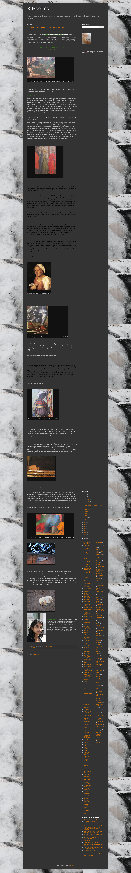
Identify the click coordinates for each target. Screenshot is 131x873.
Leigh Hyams (87, 643)
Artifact (85, 555)
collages (98, 564)
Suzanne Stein (87, 776)
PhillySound (86, 709)
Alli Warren (86, 545)
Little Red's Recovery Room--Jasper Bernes (88, 656)
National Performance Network (87, 683)
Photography (99, 646)
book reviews (99, 554)
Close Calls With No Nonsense (87, 589)
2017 (85, 494)
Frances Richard (100, 585)
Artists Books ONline (87, 557)
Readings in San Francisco (100, 684)
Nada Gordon (87, 672)
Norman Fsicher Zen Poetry (87, 700)
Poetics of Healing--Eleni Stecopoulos (87, 720)
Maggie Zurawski (88, 659)
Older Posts (74, 652)
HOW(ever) (98, 597)
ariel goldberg (99, 545)
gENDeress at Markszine (89, 850)
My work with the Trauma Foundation (92, 853)
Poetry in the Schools (99, 665)
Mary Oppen (99, 615)
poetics (97, 655)
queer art (98, 674)
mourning (98, 625)
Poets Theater (99, 670)
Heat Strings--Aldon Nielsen (87, 620)
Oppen (97, 642)
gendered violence (98, 589)
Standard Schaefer (86, 764)
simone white (99, 729)
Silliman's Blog (87, 750)
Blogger (72, 865)
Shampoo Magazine (86, 748)
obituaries (98, 638)
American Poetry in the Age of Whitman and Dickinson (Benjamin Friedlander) (87, 550)
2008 (85, 534)
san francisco (99, 709)
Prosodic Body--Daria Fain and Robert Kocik (87, 736)
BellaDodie (86, 574)
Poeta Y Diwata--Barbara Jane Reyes (87, 712)
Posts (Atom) (36, 654)
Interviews (98, 599)
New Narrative (99, 635)
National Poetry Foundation (87, 686)
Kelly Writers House (86, 635)
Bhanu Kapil (86, 575)
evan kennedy (99, 582)
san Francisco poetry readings (99, 714)
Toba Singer (86, 793)
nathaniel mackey (100, 630)
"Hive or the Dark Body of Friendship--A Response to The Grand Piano (93, 832)
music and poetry (100, 627)
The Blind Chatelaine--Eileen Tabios (87, 782)
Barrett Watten (87, 564)
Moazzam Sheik (87, 666)
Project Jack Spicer (86, 733)
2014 (85, 522)
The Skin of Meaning (98, 735)
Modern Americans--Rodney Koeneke (88, 669)
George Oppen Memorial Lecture (100, 592)
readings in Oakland (98, 681)
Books (97, 556)
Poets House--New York (87, 730)
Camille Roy (99, 560)
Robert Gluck (99, 702)
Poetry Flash (86, 723)
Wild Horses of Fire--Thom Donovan (87, 812)
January (87, 519)
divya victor (98, 578)
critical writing (99, 573)
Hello (97, 596)
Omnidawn (86, 706)
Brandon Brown (87, 582)
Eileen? (97, 580)
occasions (98, 640)
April (86, 515)
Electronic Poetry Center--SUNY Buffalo (88, 604)
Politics (97, 672)
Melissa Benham (87, 664)
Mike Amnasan (99, 619)
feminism (98, 583)
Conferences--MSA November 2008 (99, 570)
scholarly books (99, 721)
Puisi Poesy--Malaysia (87, 740)
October (87, 504)
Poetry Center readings (99, 659)
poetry (97, 656)
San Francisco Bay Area (99, 711)
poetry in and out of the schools (100, 662)
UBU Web (86, 798)
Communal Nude (100, 566)
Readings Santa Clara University (99, 691)
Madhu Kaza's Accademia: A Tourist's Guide (45, 28)
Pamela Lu (86, 707)
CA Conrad (86, 586)
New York (33, 647)
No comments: (51, 646)
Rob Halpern (99, 700)
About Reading (87, 840)
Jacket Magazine (87, 630)
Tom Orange (86, 795)
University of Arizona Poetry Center (87, 806)
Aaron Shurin (99, 542)
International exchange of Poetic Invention (87, 627)
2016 (85, 496)
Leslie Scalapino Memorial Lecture (100, 610)
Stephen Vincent (87, 774)
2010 (85, 530)
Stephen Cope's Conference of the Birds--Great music (87, 770)
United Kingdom (99, 739)
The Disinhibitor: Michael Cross (87, 786)
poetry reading (99, 667)
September (87, 509)
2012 (85, 526)
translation (98, 737)
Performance (99, 644)
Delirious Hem (87, 599)
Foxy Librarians (87, 609)
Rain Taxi (86, 742)
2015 (85, 498)
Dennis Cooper (87, 601)
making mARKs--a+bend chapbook (92, 852)
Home (52, 652)
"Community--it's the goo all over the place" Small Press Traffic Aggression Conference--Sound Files (94, 823)
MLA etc (98, 623)
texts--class (98, 732)
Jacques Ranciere (98, 602)
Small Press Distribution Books (86, 753)
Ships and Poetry (100, 726)
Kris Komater (87, 640)
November (87, 501)
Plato (97, 647)
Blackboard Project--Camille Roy (87, 579)
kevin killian (98, 607)
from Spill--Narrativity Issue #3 (91, 842)
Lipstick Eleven (87, 651)
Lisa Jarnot (86, 653)
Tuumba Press (87, 796)
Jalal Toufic (86, 632)
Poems (97, 653)
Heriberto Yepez (87, 622)
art (96, 547)
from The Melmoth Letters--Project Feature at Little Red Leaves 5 (93, 848)
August (87, 511)
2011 (85, 528)
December (87, 499)
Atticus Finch (87, 560)
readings (98, 676)
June (86, 513)
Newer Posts (30, 652)
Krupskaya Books (88, 642)
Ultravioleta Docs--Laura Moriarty (86, 802)
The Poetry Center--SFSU (87, 789)
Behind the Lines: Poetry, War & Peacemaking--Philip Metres (88, 570)
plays (97, 649)
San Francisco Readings (99, 719)
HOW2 (85, 624)
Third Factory (87, 791)
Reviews (98, 698)
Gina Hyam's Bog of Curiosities (88, 617)
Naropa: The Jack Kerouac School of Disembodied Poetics (88, 676)
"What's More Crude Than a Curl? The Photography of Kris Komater (92, 838)
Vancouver (98, 742)
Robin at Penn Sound (89, 855)
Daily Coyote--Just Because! (87, 597)
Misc (97, 622)
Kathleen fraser (99, 604)
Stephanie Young (88, 767)
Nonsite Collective (86, 697)
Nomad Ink (86, 692)
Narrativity (86, 679)
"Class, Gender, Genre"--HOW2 (91, 819)
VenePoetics (86, 809)
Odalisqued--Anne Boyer (87, 703)
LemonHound (87, 645)
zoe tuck (98, 744)
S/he (97, 707)
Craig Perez (86, 591)
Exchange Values (88, 607)
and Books (98, 544)
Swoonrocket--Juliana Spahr (87, 778)
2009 (85, 532)
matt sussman (99, 617)
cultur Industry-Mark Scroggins (87, 594)
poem (97, 651)
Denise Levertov (99, 575)
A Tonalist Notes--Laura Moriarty (88, 543)
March (86, 517)
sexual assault (99, 724)
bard (97, 549)
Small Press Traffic (86, 757)
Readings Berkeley (98, 678)
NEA (97, 633)
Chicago (98, 562)
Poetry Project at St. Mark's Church (87, 726)
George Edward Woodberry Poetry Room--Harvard (87, 612)
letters (97, 613)
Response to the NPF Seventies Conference (99, 696)
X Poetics (38, 8)
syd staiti (98, 730)
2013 (85, 524)
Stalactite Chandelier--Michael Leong (87, 761)
